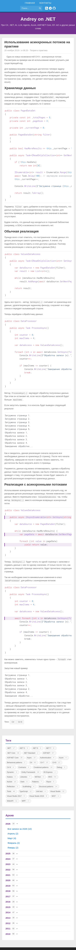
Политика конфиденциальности (50, 942)
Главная (30, 3)
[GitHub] (54, 8)
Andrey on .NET (37, 19)
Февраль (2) (14, 826)
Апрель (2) (13, 817)
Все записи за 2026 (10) (20, 812)
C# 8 (20, 706)
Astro (43, 946)
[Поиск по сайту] (29, 8)
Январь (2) (13, 831)
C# (13, 706)
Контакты (45, 3)
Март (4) (12, 822)
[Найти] (40, 8)
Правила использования (22, 942)
